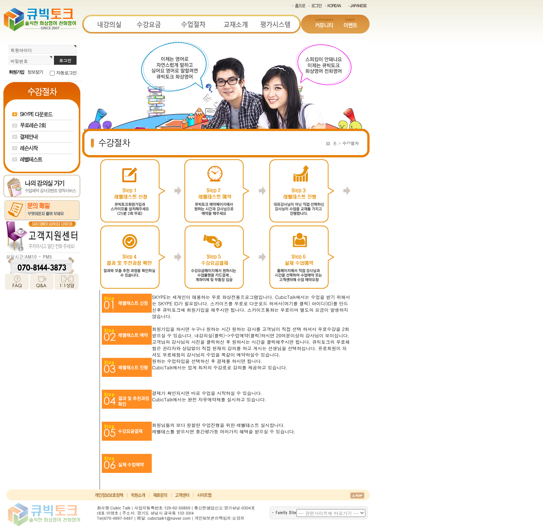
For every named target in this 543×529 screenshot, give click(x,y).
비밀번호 (19, 61)
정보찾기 (35, 72)
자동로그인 (66, 72)
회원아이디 (21, 50)
